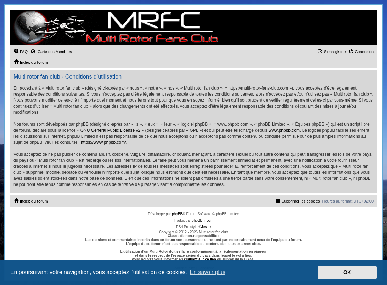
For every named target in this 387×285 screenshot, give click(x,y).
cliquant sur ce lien (200, 259)
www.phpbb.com (284, 130)
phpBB (177, 214)
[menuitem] (20, 51)
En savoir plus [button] (207, 272)
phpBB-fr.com (202, 220)
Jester (206, 227)
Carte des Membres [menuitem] (51, 51)
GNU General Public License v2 (110, 130)
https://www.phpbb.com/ (103, 142)
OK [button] (347, 272)
